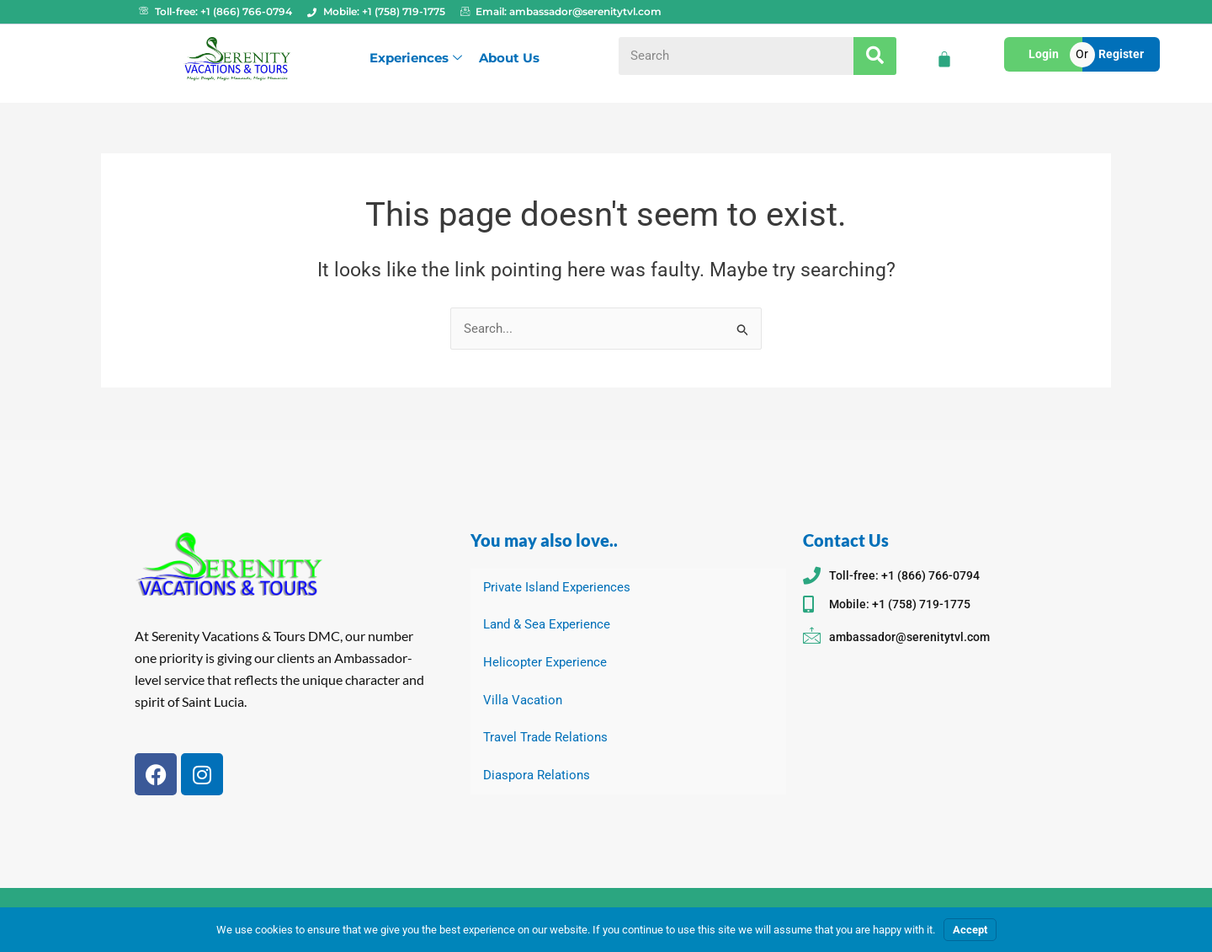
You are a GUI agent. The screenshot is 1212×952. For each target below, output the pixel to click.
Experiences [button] (415, 58)
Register (1121, 54)
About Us (509, 58)
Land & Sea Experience (546, 624)
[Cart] (944, 59)
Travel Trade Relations (545, 738)
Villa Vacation (522, 700)
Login (1044, 54)
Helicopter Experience (545, 662)
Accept (970, 929)
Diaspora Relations (536, 776)
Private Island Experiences (556, 586)
